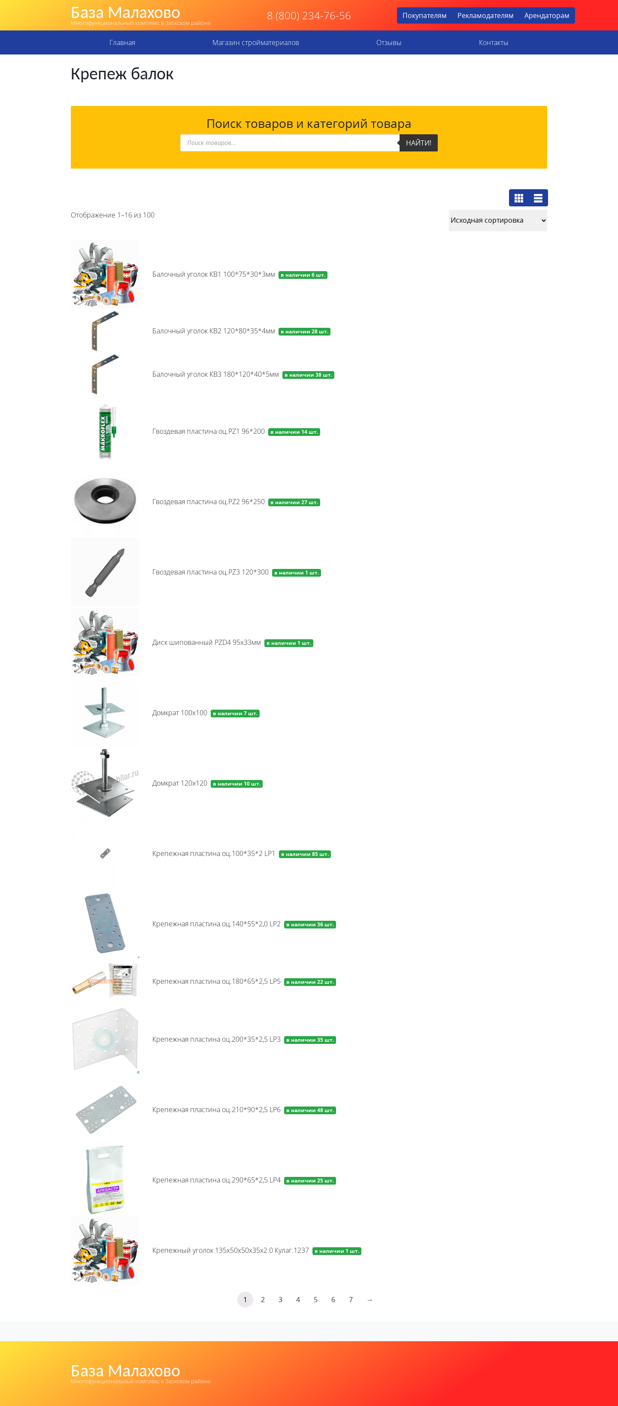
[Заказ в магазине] (498, 220)
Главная (122, 42)
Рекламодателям (485, 15)
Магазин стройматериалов (255, 42)
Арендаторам (547, 15)
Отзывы (389, 42)
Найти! (418, 143)
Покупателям (425, 15)
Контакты (494, 42)
